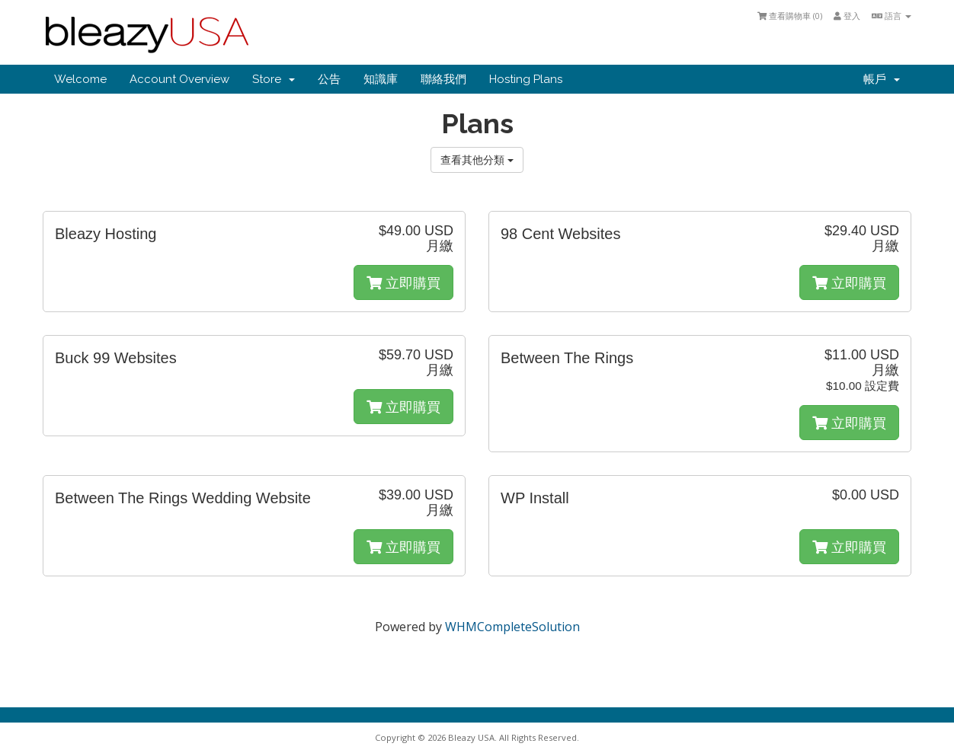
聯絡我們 (443, 79)
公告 (329, 79)
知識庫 (380, 79)
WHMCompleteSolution (512, 626)
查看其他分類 (477, 159)
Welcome (80, 79)
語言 (891, 15)
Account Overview (179, 79)
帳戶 (881, 79)
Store (273, 79)
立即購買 (403, 282)
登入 (847, 15)
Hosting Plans (525, 79)
